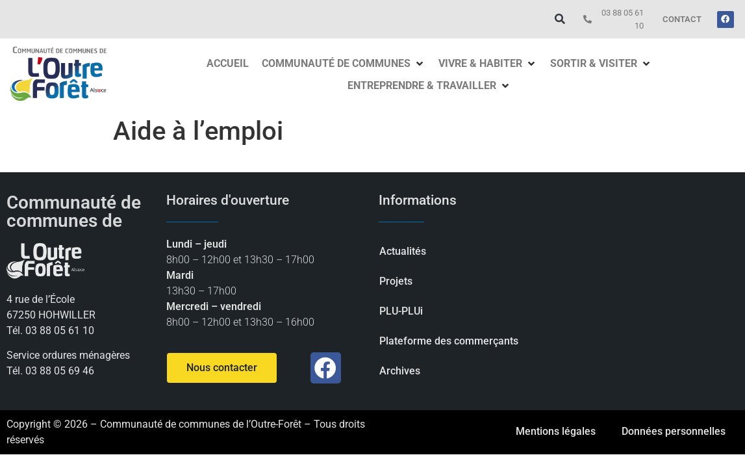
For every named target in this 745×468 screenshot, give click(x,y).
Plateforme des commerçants (448, 341)
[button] (559, 19)
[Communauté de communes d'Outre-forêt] (652, 291)
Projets (395, 281)
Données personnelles (674, 431)
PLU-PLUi (401, 311)
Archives (399, 371)
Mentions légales (556, 431)
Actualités (402, 251)
